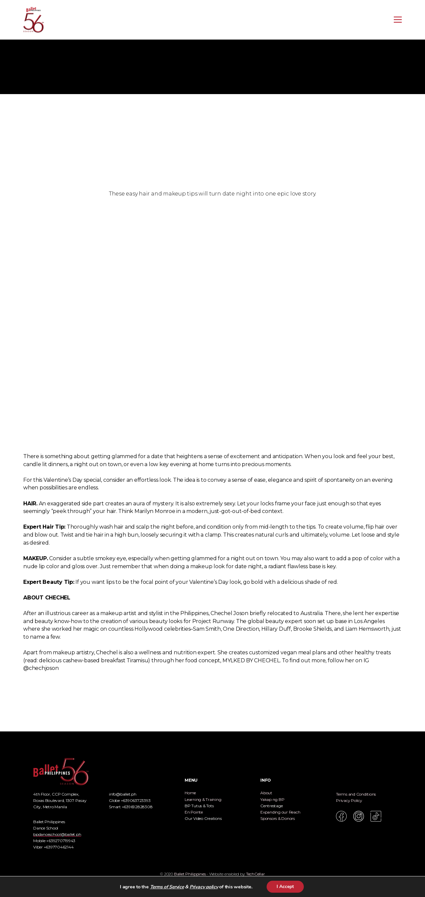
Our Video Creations (203, 818)
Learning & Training (203, 799)
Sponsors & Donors (277, 818)
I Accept (285, 886)
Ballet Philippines (190, 873)
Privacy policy (204, 887)
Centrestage (271, 805)
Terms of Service (167, 887)
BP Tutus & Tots (199, 805)
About (266, 792)
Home (190, 792)
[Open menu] (398, 19)
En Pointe (194, 812)
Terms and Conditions (356, 794)
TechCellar (255, 873)
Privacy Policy (349, 800)
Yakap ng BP (272, 799)
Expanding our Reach (280, 812)
